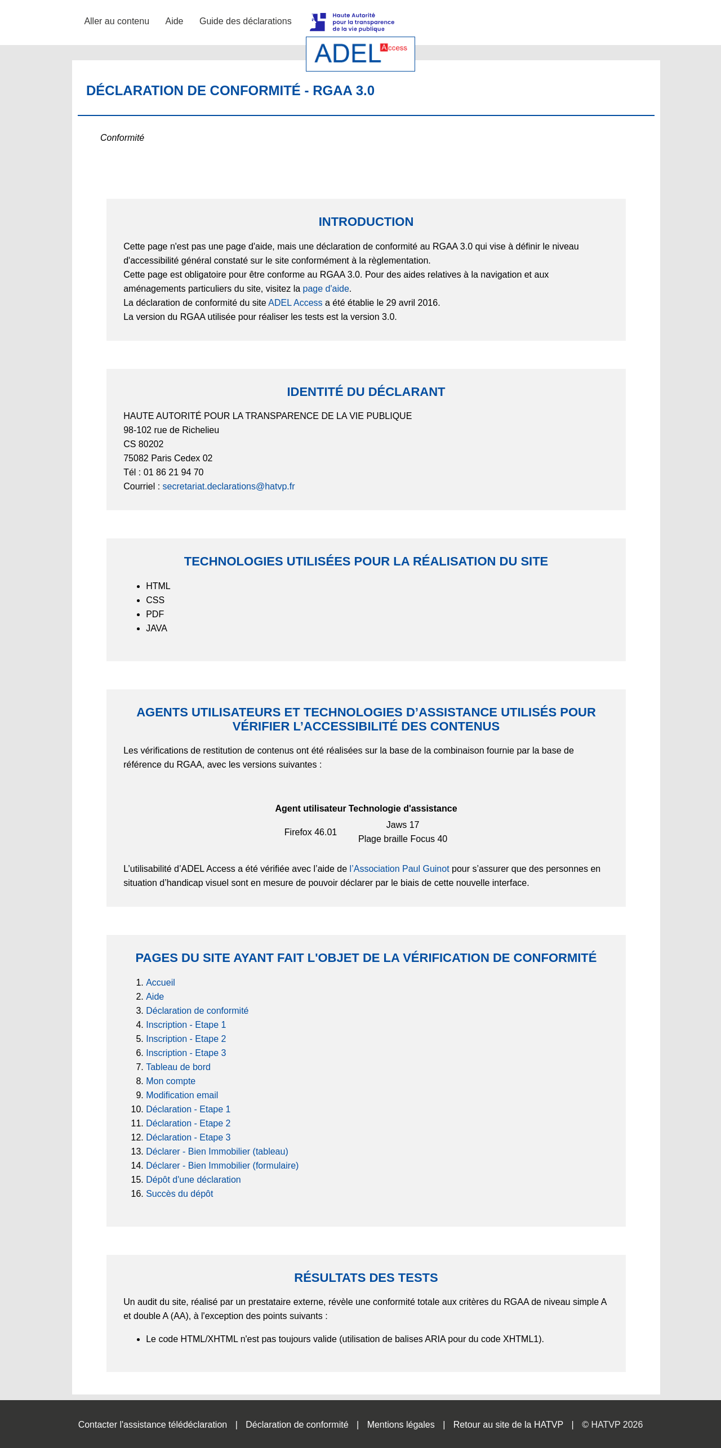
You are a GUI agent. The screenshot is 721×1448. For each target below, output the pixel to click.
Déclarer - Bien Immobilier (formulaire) (222, 1165)
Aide (174, 21)
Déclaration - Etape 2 (188, 1123)
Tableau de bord (178, 1067)
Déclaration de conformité (197, 1010)
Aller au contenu (116, 21)
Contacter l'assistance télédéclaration (153, 1424)
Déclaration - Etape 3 (188, 1137)
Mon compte (170, 1081)
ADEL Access (295, 303)
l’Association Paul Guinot (399, 869)
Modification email (182, 1095)
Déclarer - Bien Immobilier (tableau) (217, 1151)
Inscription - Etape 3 (186, 1053)
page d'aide (326, 288)
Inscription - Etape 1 (186, 1025)
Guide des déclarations (245, 21)
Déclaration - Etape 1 (188, 1109)
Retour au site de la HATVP (508, 1424)
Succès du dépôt (179, 1194)
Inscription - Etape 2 (186, 1039)
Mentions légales (401, 1424)
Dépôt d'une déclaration (193, 1179)
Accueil (160, 982)
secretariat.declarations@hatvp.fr (229, 486)
